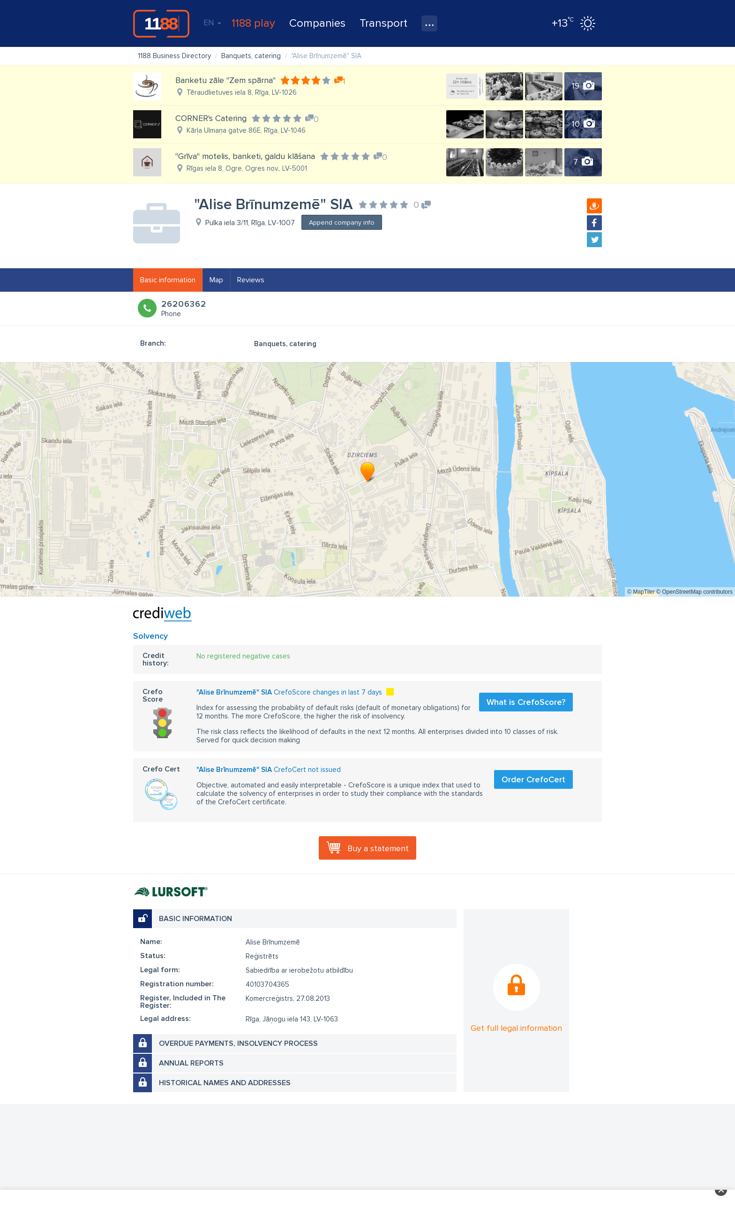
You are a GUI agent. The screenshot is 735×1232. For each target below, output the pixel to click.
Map (216, 280)
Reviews (250, 280)
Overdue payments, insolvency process (238, 1043)
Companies (317, 23)
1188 (161, 23)
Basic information (167, 280)
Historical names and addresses (225, 1083)
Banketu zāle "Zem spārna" (225, 80)
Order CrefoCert (533, 779)
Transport (383, 23)
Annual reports (191, 1063)
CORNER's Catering (211, 118)
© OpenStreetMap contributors (694, 592)
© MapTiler (640, 592)
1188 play (253, 23)
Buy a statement (378, 848)
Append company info (342, 223)
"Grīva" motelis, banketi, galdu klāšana (245, 156)
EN (212, 22)
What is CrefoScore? (526, 702)
